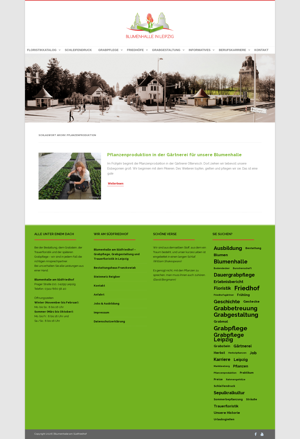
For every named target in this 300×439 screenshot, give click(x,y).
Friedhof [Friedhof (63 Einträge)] (247, 288)
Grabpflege (108, 50)
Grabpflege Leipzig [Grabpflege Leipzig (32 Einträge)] (229, 337)
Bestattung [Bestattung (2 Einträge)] (253, 248)
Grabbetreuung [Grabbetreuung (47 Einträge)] (236, 308)
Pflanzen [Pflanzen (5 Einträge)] (240, 366)
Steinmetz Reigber (107, 276)
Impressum (101, 312)
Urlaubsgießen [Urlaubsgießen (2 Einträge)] (224, 419)
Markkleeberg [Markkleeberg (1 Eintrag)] (222, 366)
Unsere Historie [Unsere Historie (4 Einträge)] (227, 413)
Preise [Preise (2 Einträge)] (218, 379)
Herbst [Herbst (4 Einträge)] (219, 353)
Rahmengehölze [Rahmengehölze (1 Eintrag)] (235, 379)
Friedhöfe (135, 50)
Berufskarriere (232, 50)
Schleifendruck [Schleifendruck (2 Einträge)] (224, 386)
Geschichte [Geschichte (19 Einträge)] (227, 301)
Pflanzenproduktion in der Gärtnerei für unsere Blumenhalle (174, 154)
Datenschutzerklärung (109, 321)
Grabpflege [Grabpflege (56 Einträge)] (230, 328)
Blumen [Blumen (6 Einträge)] (221, 255)
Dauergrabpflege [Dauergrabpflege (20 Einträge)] (234, 275)
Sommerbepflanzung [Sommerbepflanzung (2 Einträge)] (228, 399)
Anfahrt (99, 294)
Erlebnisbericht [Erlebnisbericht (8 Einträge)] (228, 281)
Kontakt (261, 50)
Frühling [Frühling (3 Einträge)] (243, 295)
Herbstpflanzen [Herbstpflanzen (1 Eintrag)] (237, 353)
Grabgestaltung (166, 50)
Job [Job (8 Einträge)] (253, 352)
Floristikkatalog (41, 50)
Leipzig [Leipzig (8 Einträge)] (241, 359)
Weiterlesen (115, 183)
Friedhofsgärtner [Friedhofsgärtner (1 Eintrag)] (224, 295)
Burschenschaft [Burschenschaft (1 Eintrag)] (242, 268)
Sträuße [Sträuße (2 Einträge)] (251, 399)
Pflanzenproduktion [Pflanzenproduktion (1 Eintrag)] (225, 373)
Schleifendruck (78, 50)
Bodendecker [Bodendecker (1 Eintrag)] (222, 268)
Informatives (200, 50)
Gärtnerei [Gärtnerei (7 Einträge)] (243, 346)
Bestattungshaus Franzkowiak (115, 267)
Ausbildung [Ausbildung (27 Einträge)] (228, 248)
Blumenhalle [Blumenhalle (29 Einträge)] (231, 261)
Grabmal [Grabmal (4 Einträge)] (221, 321)
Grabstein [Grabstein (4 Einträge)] (222, 346)
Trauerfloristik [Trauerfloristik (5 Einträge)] (226, 406)
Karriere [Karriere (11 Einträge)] (222, 359)
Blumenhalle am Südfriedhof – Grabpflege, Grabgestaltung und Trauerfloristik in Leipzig (117, 254)
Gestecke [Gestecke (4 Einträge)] (251, 301)
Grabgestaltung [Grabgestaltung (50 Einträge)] (236, 315)
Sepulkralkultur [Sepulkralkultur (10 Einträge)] (229, 392)
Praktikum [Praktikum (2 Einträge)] (247, 372)
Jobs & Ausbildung (106, 303)
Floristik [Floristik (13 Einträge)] (222, 288)
